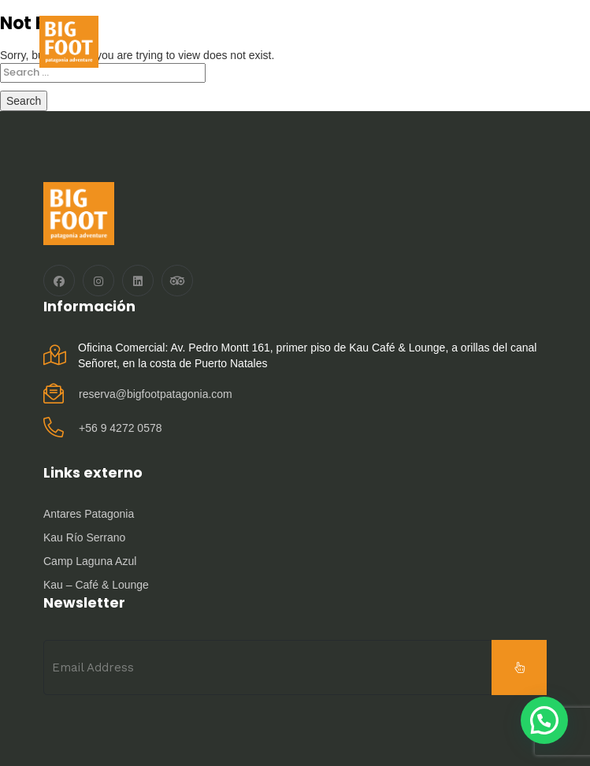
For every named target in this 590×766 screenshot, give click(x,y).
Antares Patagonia (88, 514)
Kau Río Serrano (84, 537)
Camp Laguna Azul (89, 561)
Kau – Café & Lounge (96, 584)
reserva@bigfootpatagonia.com (155, 394)
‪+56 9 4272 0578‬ (120, 428)
